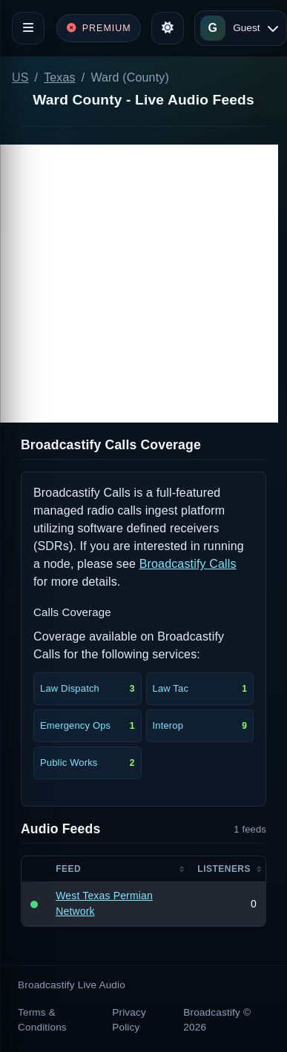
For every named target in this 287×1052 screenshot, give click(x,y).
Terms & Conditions (42, 1020)
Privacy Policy (129, 1020)
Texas (60, 77)
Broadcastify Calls (188, 564)
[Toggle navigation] (28, 28)
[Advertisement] (139, 284)
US (20, 77)
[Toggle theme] (167, 28)
